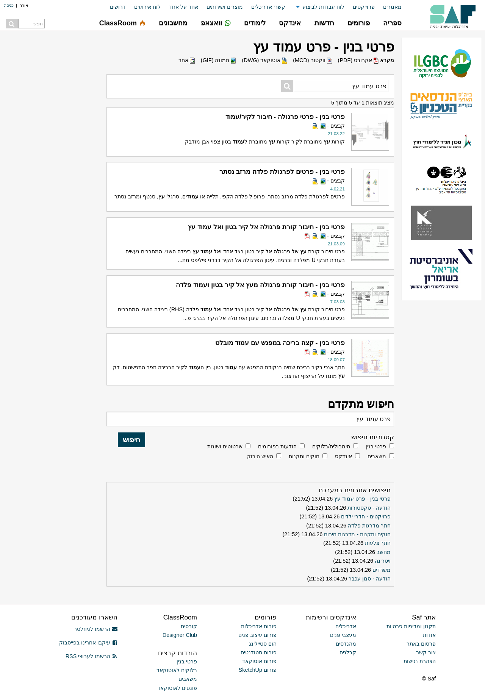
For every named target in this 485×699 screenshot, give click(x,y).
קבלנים (348, 652)
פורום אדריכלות (259, 626)
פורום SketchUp (258, 670)
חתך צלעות (378, 543)
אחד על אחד (183, 7)
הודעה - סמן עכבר (370, 579)
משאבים (377, 456)
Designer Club (180, 635)
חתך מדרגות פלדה (369, 526)
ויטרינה (383, 561)
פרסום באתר (421, 644)
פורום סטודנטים (259, 652)
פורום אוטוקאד (259, 661)
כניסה (9, 5)
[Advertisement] (45, 388)
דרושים (118, 7)
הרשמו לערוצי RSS (91, 656)
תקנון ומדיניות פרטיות (411, 626)
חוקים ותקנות (304, 456)
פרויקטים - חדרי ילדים (366, 516)
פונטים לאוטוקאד (177, 688)
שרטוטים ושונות (224, 446)
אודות (429, 635)
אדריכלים (345, 626)
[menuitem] (388, 7)
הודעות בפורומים (277, 446)
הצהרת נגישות (420, 661)
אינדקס (343, 456)
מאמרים (392, 7)
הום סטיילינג (263, 644)
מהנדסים (346, 644)
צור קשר (426, 652)
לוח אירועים (147, 7)
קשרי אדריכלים (268, 7)
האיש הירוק (260, 456)
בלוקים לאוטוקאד (176, 670)
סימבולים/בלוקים (331, 446)
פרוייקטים (364, 7)
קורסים (189, 626)
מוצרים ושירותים (225, 7)
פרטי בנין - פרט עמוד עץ (362, 499)
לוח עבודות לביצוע (323, 7)
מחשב (384, 552)
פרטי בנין (376, 446)
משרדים (381, 570)
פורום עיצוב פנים (257, 635)
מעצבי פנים (343, 635)
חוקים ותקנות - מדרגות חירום (357, 534)
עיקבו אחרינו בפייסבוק (88, 642)
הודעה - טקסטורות (369, 508)
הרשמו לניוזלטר (95, 629)
